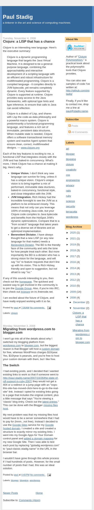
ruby (68, 195)
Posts (73, 125)
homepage (25, 281)
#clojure (25, 291)
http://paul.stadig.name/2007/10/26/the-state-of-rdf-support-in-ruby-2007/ (30, 379)
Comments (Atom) (29, 500)
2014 (73, 268)
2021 (73, 238)
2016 (73, 262)
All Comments (78, 132)
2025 (73, 232)
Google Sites (19, 424)
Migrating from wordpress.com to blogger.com (29, 330)
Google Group (23, 288)
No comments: (37, 307)
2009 (73, 291)
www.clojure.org (30, 147)
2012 (73, 279)
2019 (73, 244)
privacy (70, 185)
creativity (71, 169)
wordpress (35, 480)
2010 (73, 285)
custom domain (50, 348)
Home (39, 492)
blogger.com (31, 345)
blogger (14, 480)
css (68, 174)
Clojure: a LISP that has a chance (29, 41)
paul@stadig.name (77, 111)
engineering (73, 180)
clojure (14, 313)
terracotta (71, 211)
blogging (24, 480)
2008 (73, 297)
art (67, 148)
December (79, 302)
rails (68, 190)
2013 (73, 273)
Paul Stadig (18, 17)
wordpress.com (12, 345)
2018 (73, 250)
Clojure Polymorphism (76, 58)
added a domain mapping (39, 438)
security (70, 206)
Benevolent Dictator (22, 244)
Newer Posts (10, 492)
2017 (73, 256)
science (70, 201)
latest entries (49, 401)
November (79, 308)
